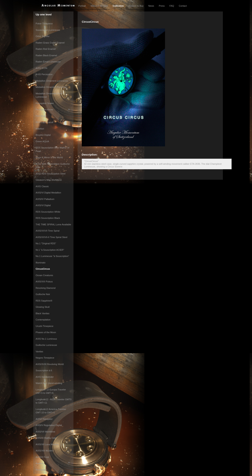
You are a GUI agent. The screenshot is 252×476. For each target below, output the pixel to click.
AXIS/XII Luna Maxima (47, 444)
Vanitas (39, 351)
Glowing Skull (43, 307)
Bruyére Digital (43, 135)
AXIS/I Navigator (44, 419)
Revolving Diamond (45, 288)
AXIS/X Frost (42, 457)
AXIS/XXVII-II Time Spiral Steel (51, 237)
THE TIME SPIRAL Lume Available (53, 224)
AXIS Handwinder (45, 377)
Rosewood (41, 470)
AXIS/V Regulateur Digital (49, 425)
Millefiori (40, 128)
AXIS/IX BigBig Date (46, 438)
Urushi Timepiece (44, 326)
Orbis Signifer (43, 36)
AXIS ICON (41, 68)
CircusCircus (43, 269)
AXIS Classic (42, 186)
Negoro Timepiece (45, 357)
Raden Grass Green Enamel (50, 42)
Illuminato (40, 262)
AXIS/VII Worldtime (45, 431)
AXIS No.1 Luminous (46, 339)
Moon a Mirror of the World (49, 157)
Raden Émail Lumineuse (48, 61)
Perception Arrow (44, 109)
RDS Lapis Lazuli (44, 122)
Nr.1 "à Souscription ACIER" (50, 250)
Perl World (41, 116)
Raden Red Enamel (46, 49)
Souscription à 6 (44, 370)
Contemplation (43, 319)
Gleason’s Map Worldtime (49, 180)
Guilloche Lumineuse (46, 345)
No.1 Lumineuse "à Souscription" (52, 256)
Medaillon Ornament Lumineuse (52, 81)
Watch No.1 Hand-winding (49, 383)
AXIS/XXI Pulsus (44, 281)
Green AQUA (42, 141)
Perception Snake (45, 103)
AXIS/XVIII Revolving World (50, 364)
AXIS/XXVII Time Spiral (47, 230)
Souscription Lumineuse (48, 30)
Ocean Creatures (44, 275)
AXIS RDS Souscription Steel (50, 173)
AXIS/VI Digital (43, 205)
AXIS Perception (44, 74)
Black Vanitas (42, 313)
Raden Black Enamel (46, 55)
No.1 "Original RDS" (46, 243)
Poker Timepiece (44, 23)
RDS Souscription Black (48, 218)
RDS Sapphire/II (44, 300)
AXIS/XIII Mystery (44, 450)
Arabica (39, 463)
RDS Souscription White (48, 212)
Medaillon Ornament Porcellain (51, 87)
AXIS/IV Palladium (45, 199)
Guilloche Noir (43, 294)
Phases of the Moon (46, 332)
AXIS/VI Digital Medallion (48, 192)
